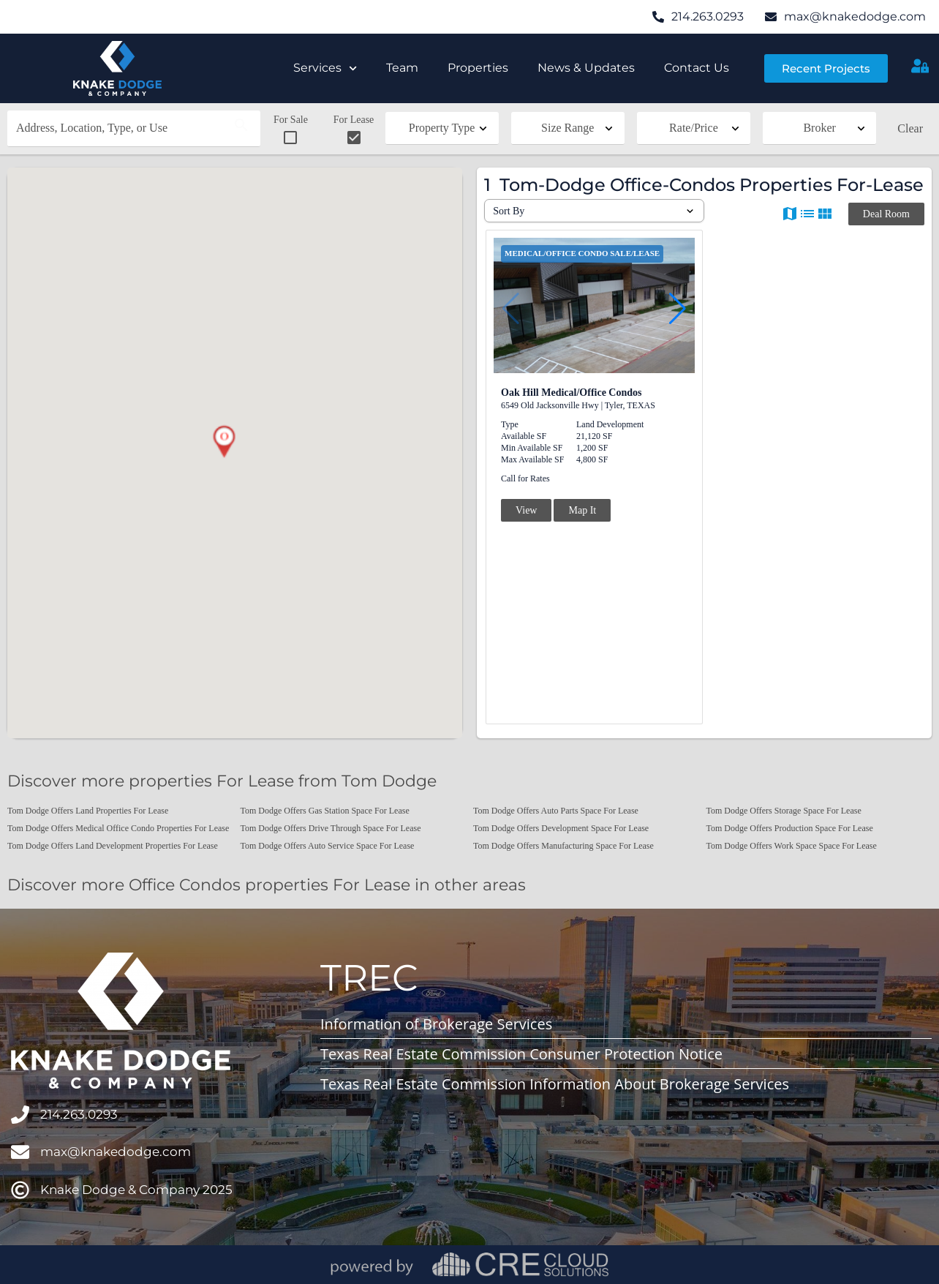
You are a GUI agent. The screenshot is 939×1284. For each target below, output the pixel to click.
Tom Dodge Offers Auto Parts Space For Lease (555, 811)
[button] (223, 442)
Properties (478, 68)
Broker (819, 127)
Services (325, 68)
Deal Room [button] (886, 214)
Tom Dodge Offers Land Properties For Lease (87, 811)
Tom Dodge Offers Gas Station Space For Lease (325, 811)
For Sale (291, 130)
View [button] (526, 510)
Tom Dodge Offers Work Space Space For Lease (791, 846)
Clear (910, 128)
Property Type (442, 127)
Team (402, 68)
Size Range (567, 127)
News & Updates (586, 68)
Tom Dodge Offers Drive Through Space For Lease (331, 828)
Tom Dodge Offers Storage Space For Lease (783, 811)
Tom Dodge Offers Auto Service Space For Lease (328, 846)
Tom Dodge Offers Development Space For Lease (561, 828)
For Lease (353, 130)
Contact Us (696, 68)
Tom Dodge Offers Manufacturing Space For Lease (563, 846)
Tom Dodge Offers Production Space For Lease (789, 828)
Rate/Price (693, 127)
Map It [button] (582, 510)
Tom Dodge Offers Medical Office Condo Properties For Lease (118, 828)
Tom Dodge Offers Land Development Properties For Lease (112, 846)
